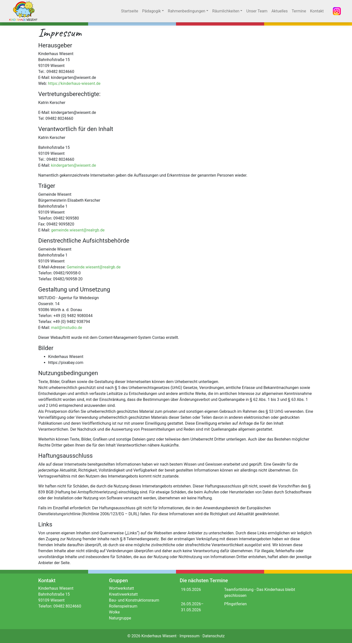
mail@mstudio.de (66, 327)
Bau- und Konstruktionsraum (134, 600)
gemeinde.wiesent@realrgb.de (78, 230)
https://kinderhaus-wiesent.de (74, 83)
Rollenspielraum (123, 606)
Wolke (114, 612)
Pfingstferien (235, 604)
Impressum (189, 636)
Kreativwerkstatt (123, 594)
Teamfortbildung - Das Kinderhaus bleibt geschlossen (259, 592)
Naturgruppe (120, 618)
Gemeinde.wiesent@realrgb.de (93, 267)
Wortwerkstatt (121, 588)
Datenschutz (214, 636)
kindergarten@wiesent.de (73, 165)
